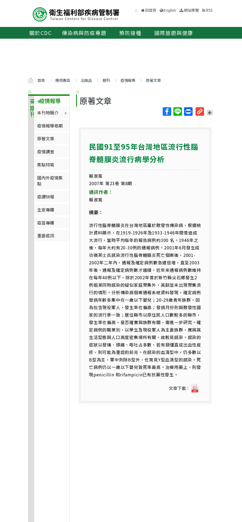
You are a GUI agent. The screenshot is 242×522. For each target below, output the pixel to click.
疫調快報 (45, 196)
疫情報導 (127, 80)
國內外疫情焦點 (50, 180)
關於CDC (40, 33)
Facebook (166, 111)
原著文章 (153, 80)
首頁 (41, 80)
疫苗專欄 (45, 223)
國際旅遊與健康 (173, 33)
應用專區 (62, 80)
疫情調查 (45, 151)
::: (29, 91)
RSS (209, 10)
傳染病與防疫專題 (84, 33)
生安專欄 (45, 209)
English (169, 10)
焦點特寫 (45, 164)
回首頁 (150, 10)
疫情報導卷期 (50, 125)
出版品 (86, 80)
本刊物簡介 (52, 112)
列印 (188, 111)
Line (177, 111)
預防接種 (130, 33)
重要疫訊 (45, 235)
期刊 (106, 80)
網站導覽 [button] (191, 10)
